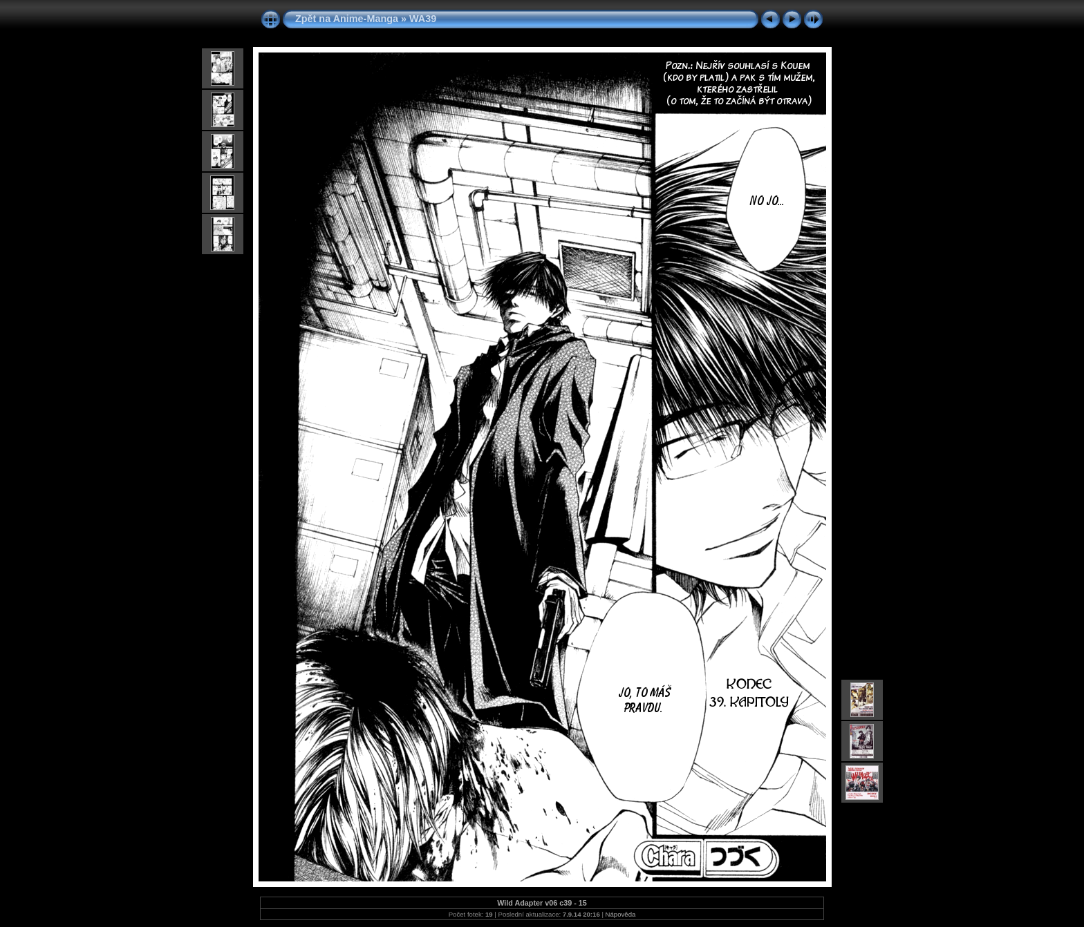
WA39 (422, 18)
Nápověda (621, 914)
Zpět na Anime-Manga (346, 18)
